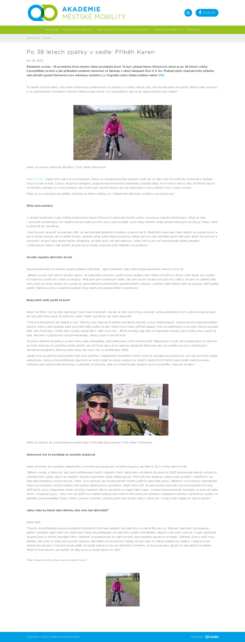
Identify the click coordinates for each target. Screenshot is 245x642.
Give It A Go (35, 179)
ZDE (161, 75)
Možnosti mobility (169, 30)
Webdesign (205, 637)
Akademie (52, 30)
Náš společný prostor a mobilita (123, 30)
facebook (207, 13)
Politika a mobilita (77, 30)
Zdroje (193, 30)
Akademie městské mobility (64, 637)
